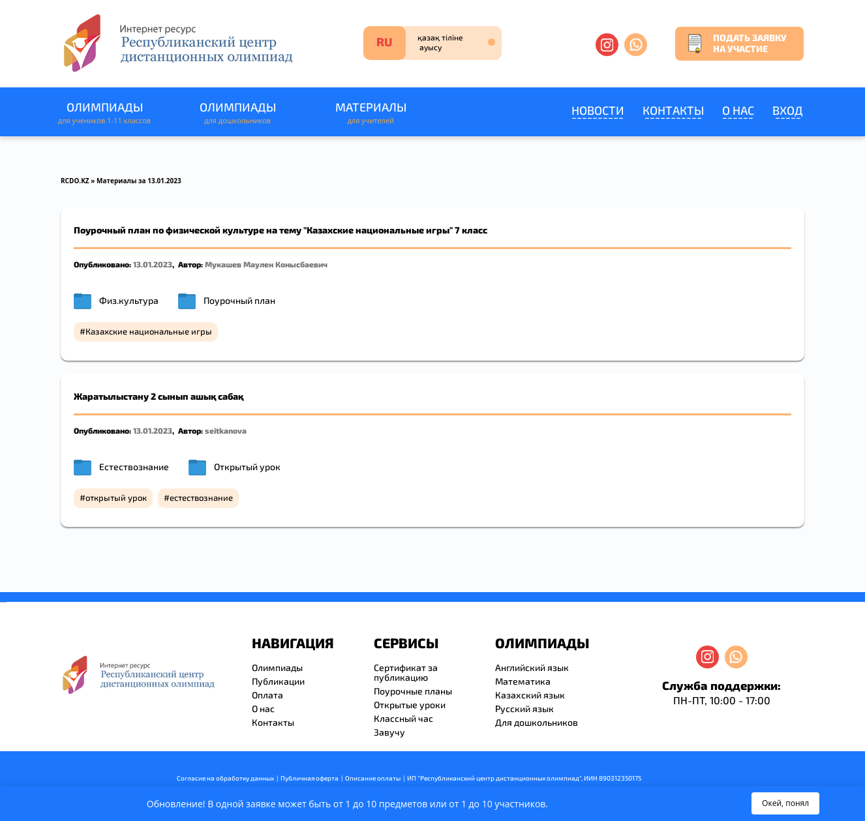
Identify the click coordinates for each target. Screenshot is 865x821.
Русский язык (524, 708)
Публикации (278, 681)
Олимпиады (104, 113)
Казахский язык (530, 694)
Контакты (673, 110)
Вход (787, 110)
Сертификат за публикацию (406, 672)
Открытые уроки (410, 704)
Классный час (403, 718)
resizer (6, 602)
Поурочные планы (413, 690)
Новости (597, 110)
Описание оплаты (373, 778)
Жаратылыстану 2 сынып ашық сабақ (158, 396)
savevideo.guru (2, 602)
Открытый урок (247, 466)
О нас (738, 110)
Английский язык (532, 667)
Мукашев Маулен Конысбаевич (266, 264)
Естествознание (134, 466)
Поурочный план (239, 300)
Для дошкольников (536, 722)
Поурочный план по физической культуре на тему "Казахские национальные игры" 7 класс (280, 229)
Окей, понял (785, 803)
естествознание (201, 497)
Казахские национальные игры (148, 331)
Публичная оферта (310, 778)
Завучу (389, 732)
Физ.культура (129, 300)
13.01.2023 (152, 264)
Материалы (370, 113)
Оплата (267, 694)
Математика (523, 681)
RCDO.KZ (75, 180)
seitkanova (226, 430)
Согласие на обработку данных (225, 778)
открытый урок (116, 497)
